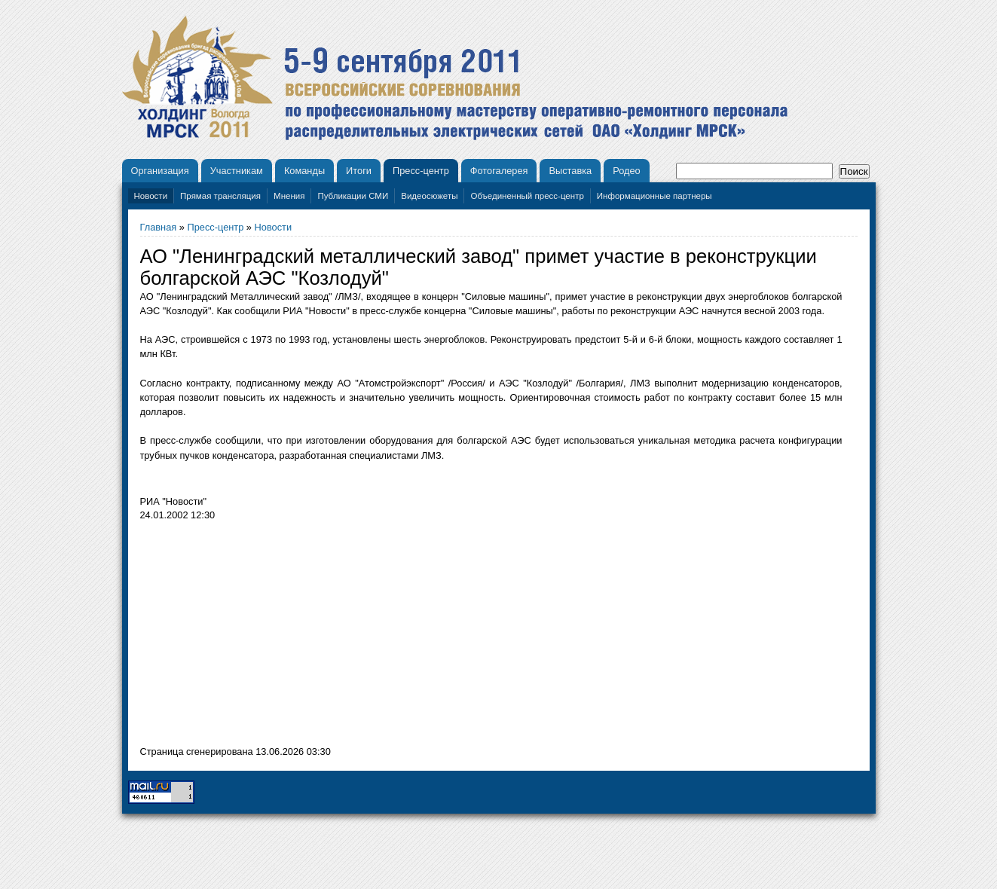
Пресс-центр (421, 170)
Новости (151, 195)
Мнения (289, 195)
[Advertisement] (266, 637)
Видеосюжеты (429, 195)
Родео (627, 170)
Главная (158, 227)
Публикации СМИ (352, 195)
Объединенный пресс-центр (526, 195)
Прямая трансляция (220, 195)
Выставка (570, 170)
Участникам (236, 170)
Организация (160, 170)
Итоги (359, 170)
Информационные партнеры (654, 195)
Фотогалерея (499, 170)
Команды (304, 170)
